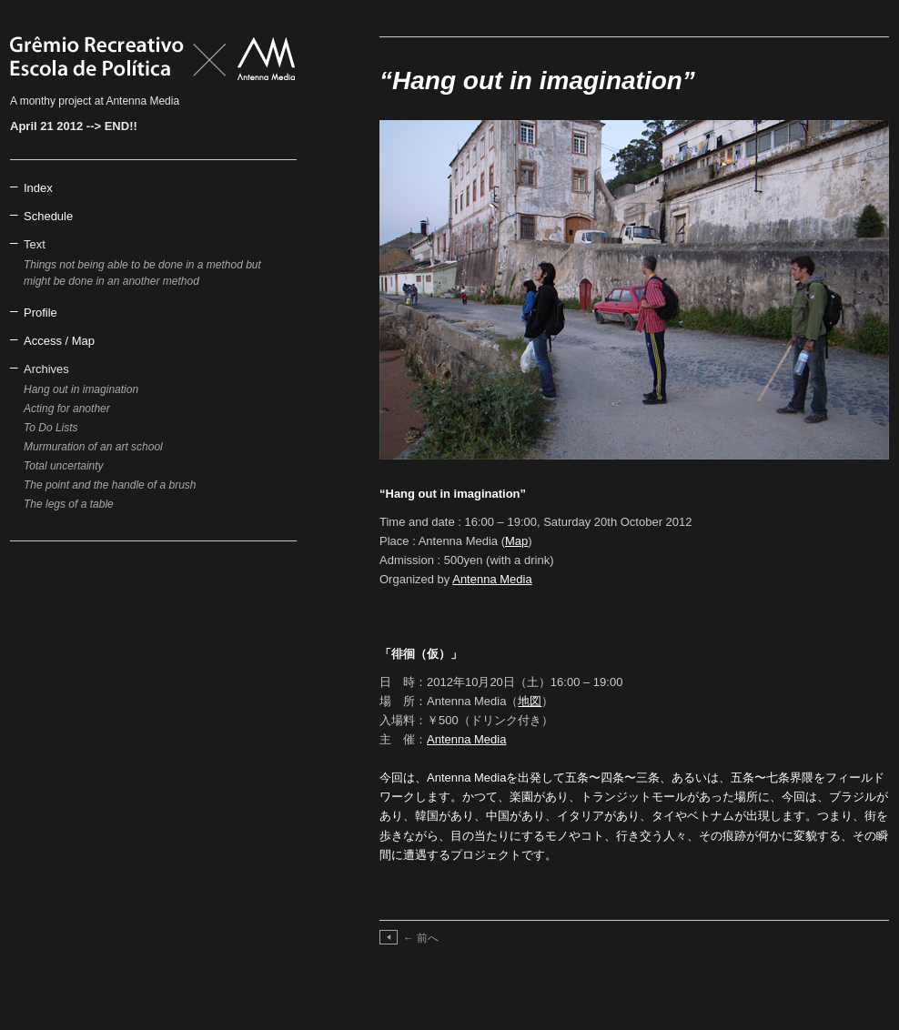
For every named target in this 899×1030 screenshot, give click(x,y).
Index (38, 188)
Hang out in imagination (81, 389)
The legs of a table (69, 504)
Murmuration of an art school (93, 446)
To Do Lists (51, 427)
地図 (529, 701)
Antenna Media (491, 579)
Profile (40, 312)
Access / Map (59, 341)
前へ (421, 938)
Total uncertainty (64, 465)
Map (516, 541)
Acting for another (67, 408)
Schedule (48, 216)
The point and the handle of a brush (110, 485)
